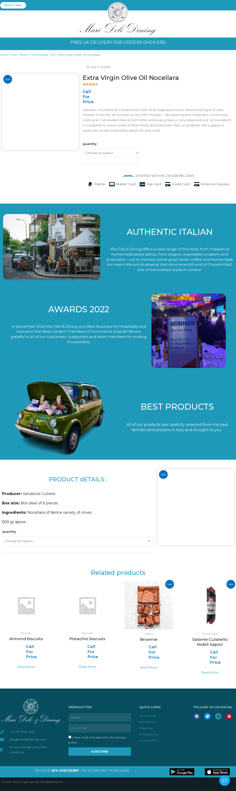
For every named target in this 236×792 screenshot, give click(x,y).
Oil (56, 54)
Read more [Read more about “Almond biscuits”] (26, 668)
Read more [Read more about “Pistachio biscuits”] (87, 668)
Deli (15, 54)
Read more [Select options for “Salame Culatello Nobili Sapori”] (210, 673)
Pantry (25, 54)
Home (4, 54)
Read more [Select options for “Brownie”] (149, 668)
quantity (90, 144)
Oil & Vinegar (42, 54)
